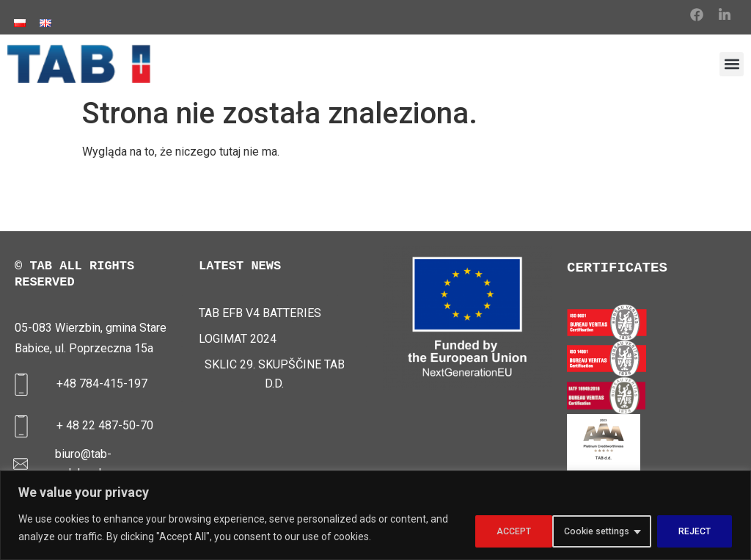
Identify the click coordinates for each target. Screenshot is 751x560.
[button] (731, 64)
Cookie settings (501, 530)
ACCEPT (692, 530)
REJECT (606, 530)
